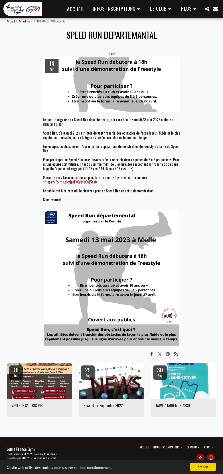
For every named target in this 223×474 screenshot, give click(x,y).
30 (160, 371)
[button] (117, 9)
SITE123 (26, 458)
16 (16, 371)
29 (88, 371)
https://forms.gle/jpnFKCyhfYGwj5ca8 (71, 182)
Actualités (24, 21)
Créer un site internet (44, 458)
